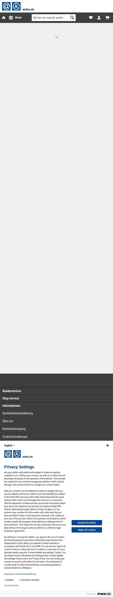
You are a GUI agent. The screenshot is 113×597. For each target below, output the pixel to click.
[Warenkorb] (107, 17)
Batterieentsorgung (14, 429)
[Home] (3, 17)
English (9, 445)
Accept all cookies (87, 522)
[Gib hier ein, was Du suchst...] (54, 17)
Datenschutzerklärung (26, 574)
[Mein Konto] (99, 17)
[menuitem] (3, 17)
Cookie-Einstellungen (15, 436)
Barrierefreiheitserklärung (18, 413)
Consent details (11, 585)
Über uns (8, 421)
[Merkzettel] (90, 17)
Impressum (9, 574)
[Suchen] (72, 17)
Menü (13, 17)
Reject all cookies (87, 530)
